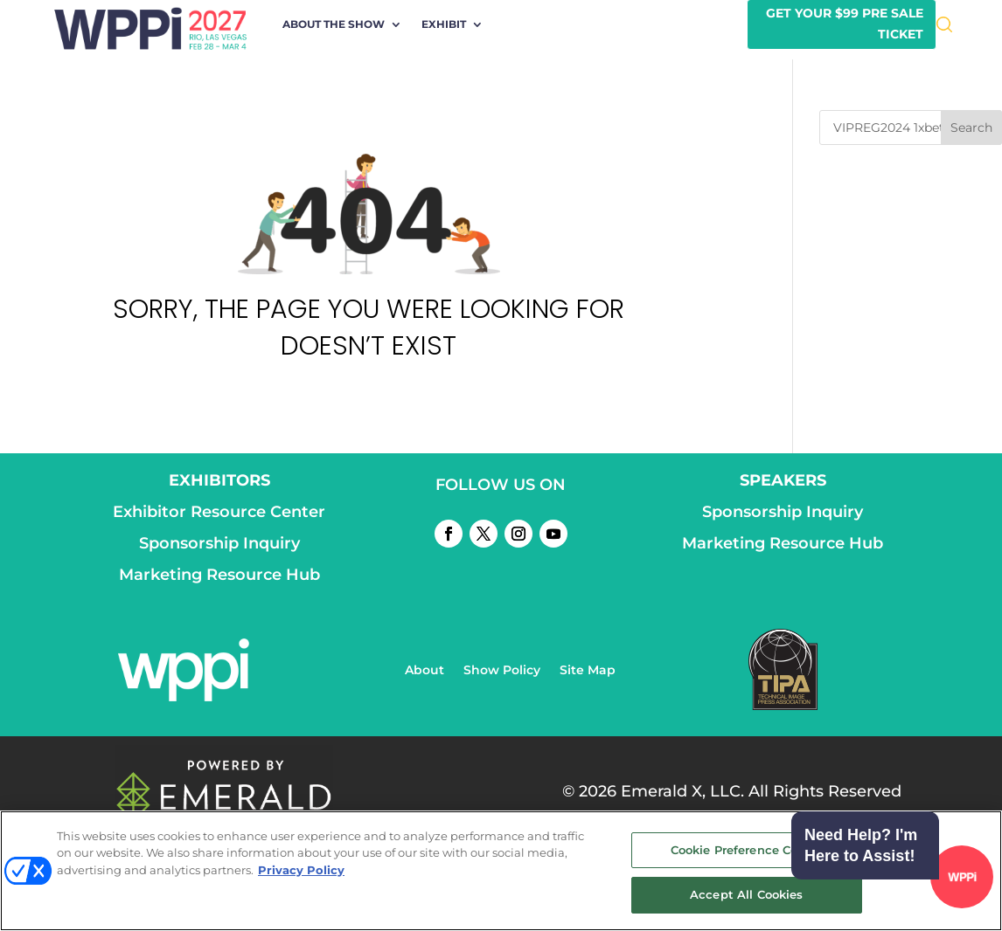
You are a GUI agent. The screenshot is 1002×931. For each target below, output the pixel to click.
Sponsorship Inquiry (219, 543)
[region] (501, 870)
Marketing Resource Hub (219, 574)
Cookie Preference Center (747, 850)
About (424, 671)
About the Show (333, 24)
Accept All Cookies (746, 894)
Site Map (588, 671)
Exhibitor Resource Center (219, 511)
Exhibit (443, 24)
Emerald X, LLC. (682, 791)
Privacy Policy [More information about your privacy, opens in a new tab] (301, 870)
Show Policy (501, 671)
